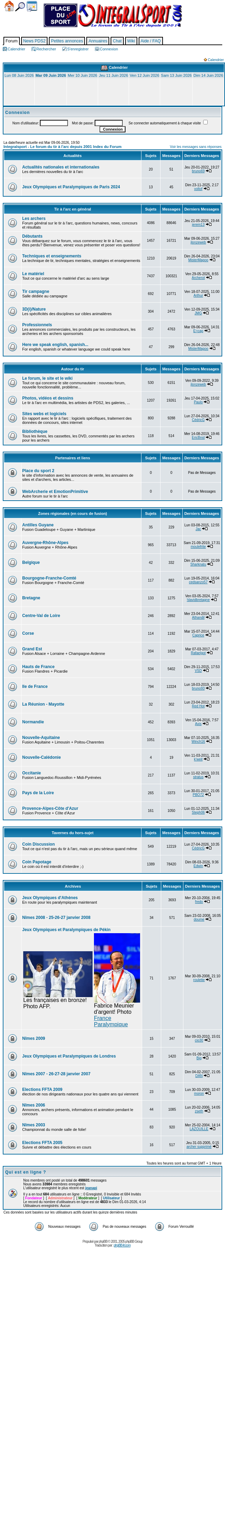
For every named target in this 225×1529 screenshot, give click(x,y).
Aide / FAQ (151, 41)
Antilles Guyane (38, 525)
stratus (198, 777)
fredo (199, 902)
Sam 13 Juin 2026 (176, 75)
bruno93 (198, 688)
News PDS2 (34, 41)
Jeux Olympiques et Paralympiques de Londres (69, 1056)
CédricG (198, 420)
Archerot (198, 278)
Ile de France (34, 686)
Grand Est (32, 649)
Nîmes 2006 (33, 1105)
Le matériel (33, 273)
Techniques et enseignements (51, 256)
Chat (117, 41)
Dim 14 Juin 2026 (208, 75)
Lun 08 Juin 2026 (19, 75)
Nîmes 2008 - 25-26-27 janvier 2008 (56, 917)
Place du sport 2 (38, 470)
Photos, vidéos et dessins (47, 398)
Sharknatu (198, 564)
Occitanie (31, 773)
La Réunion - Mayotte (43, 704)
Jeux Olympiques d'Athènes (50, 897)
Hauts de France (38, 666)
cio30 (199, 1040)
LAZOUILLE (199, 1129)
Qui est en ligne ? (25, 1172)
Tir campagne (35, 291)
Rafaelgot (198, 653)
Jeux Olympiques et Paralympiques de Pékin (66, 929)
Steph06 (198, 812)
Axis (198, 724)
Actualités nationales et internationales (60, 167)
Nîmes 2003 (33, 1125)
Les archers (33, 218)
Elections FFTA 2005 (42, 1142)
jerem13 (198, 225)
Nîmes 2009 (33, 1038)
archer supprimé (199, 1147)
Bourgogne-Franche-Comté (49, 578)
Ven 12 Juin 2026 (144, 75)
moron (199, 1093)
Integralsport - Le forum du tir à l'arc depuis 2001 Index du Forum (62, 147)
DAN (198, 1076)
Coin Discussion (38, 844)
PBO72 (198, 795)
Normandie (33, 722)
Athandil (198, 617)
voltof (198, 189)
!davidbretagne (198, 600)
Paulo (198, 402)
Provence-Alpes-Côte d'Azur (50, 808)
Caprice (198, 635)
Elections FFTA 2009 (42, 1089)
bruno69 (198, 171)
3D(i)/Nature (34, 309)
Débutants (32, 236)
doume (199, 919)
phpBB (103, 1241)
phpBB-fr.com (122, 1245)
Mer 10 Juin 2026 (82, 75)
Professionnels (37, 324)
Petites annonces (67, 41)
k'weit (198, 759)
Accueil (9, 6)
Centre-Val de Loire (41, 615)
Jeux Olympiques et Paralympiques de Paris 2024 (71, 186)
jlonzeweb (198, 242)
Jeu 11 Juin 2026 (113, 75)
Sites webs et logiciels (44, 413)
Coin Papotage (36, 862)
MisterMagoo (198, 260)
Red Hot (198, 706)
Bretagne (31, 597)
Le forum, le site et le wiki (47, 378)
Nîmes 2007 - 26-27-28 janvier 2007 (56, 1073)
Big (199, 1058)
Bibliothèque (34, 431)
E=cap (198, 331)
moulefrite (198, 547)
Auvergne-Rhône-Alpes (45, 542)
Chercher (20, 6)
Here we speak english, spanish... (55, 344)
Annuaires (97, 41)
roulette (199, 980)
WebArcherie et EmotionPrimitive (55, 491)
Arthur (198, 295)
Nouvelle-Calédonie (41, 757)
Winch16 (198, 741)
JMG (198, 313)
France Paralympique (111, 1021)
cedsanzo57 (198, 582)
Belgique (31, 562)
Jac (198, 529)
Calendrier (32, 6)
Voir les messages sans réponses (196, 147)
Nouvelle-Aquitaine (41, 737)
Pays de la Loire (38, 792)
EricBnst (198, 437)
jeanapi (91, 1188)
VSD (198, 671)
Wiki (131, 41)
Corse (28, 633)
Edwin (198, 866)
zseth (199, 1111)
